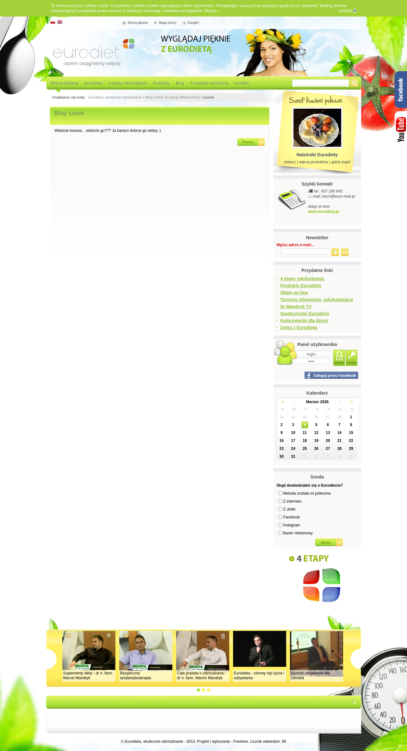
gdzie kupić (340, 162)
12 (316, 432)
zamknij (344, 11)
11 (305, 432)
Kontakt (242, 83)
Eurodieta (93, 83)
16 (281, 440)
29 (351, 448)
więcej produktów (313, 162)
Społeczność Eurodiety (304, 313)
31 (293, 456)
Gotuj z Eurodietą (298, 327)
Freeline (240, 741)
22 (351, 440)
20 (328, 440)
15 (351, 432)
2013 (190, 741)
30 (281, 456)
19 (316, 440)
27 (328, 417)
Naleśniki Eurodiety (317, 154)
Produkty (161, 83)
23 (281, 417)
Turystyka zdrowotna (209, 83)
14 (339, 432)
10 (293, 432)
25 (305, 417)
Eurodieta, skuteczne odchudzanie (115, 97)
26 (316, 417)
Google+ (194, 22)
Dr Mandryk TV (296, 306)
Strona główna (138, 22)
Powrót (247, 142)
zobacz (290, 162)
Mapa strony (167, 22)
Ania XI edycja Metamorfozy (178, 97)
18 (305, 440)
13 (328, 432)
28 (339, 417)
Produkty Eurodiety (300, 285)
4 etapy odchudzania (128, 83)
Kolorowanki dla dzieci (304, 320)
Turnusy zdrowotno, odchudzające (316, 299)
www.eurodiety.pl (323, 211)
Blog (180, 83)
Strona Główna (64, 83)
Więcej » (211, 11)
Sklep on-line (294, 292)
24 (293, 417)
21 (339, 440)
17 (293, 440)
